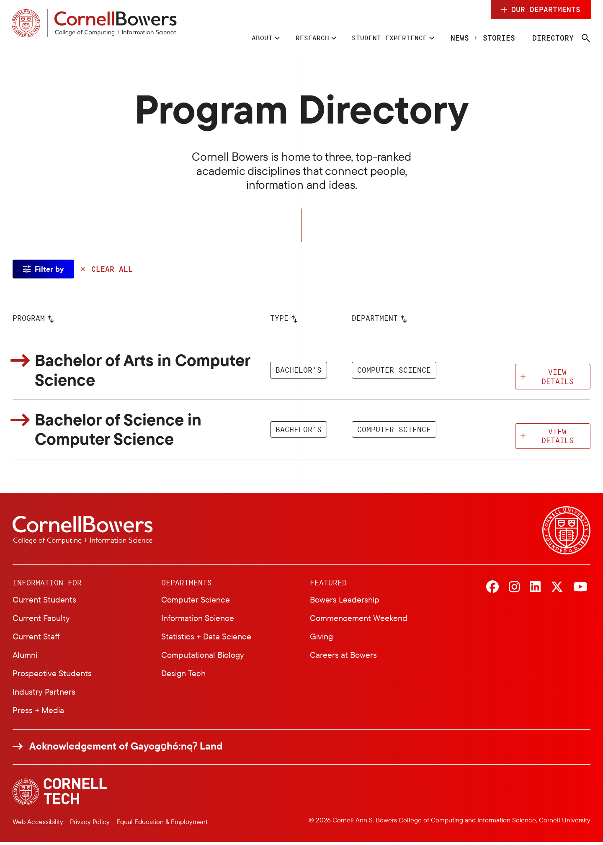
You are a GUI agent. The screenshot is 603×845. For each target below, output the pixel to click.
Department (375, 318)
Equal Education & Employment (162, 824)
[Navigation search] (585, 38)
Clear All (112, 269)
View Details (557, 377)
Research (299, 38)
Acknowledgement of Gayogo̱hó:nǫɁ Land (126, 749)
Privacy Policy (90, 824)
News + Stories (482, 38)
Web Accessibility (38, 824)
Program (29, 318)
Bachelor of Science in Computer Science (123, 432)
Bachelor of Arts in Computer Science (149, 371)
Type (279, 318)
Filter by (49, 269)
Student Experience (384, 38)
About (245, 38)
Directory (552, 38)
